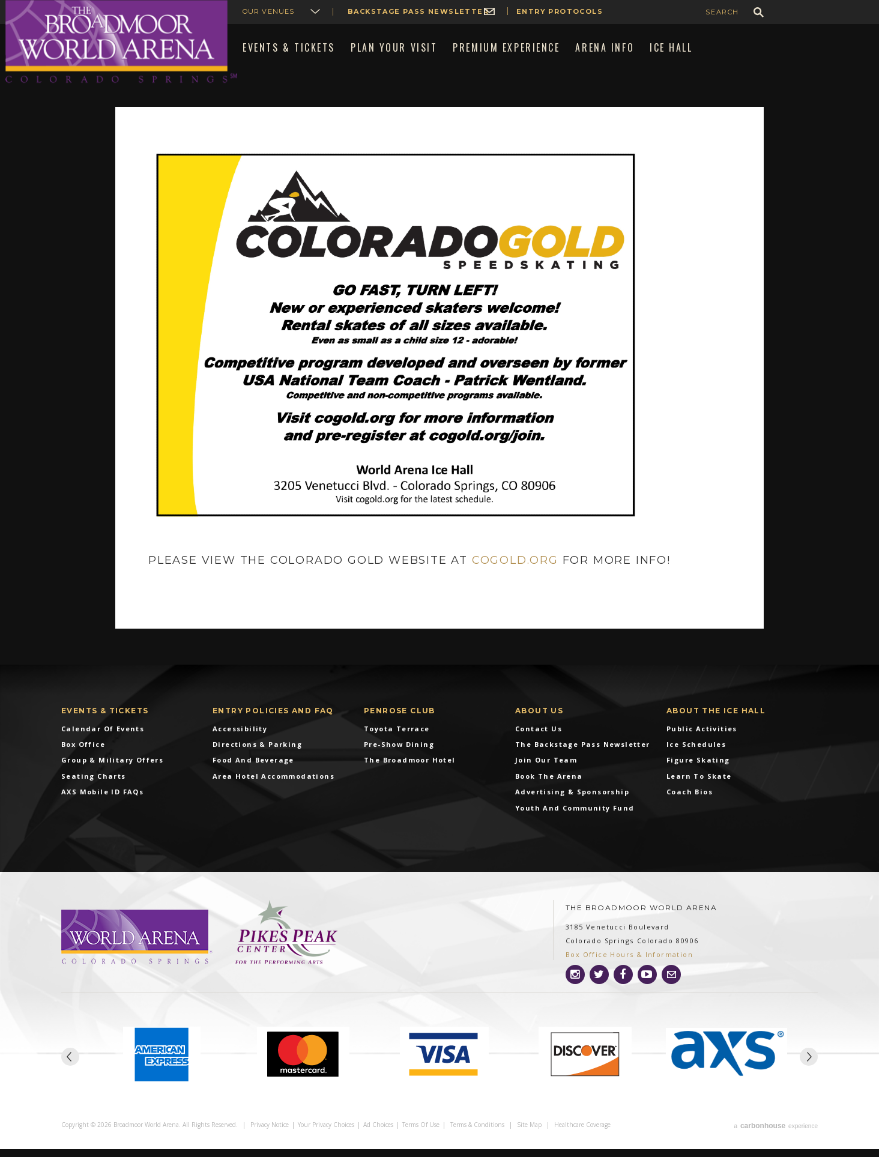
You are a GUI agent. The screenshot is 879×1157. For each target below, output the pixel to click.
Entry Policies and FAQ (273, 720)
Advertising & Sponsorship (572, 801)
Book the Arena (549, 785)
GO (759, 12)
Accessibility (240, 738)
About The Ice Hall (716, 720)
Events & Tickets (104, 720)
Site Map (529, 1134)
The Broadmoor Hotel (410, 770)
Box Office (83, 753)
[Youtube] (647, 984)
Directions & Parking (257, 753)
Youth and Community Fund (575, 817)
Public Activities (701, 738)
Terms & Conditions (477, 1134)
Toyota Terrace (397, 738)
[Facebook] (623, 984)
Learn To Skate (699, 785)
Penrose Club (399, 720)
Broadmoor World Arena (121, 41)
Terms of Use (421, 1134)
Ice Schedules (696, 753)
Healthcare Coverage (582, 1134)
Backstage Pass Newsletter (418, 11)
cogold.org (515, 570)
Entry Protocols (559, 11)
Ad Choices (378, 1134)
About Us (539, 720)
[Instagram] (575, 984)
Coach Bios (689, 801)
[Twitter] (599, 984)
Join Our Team (546, 770)
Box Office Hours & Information (629, 964)
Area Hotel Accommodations (273, 785)
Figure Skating (698, 770)
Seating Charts (93, 785)
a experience (776, 1134)
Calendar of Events (102, 738)
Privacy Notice (269, 1134)
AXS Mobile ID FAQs (102, 801)
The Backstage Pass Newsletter (582, 753)
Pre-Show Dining (399, 753)
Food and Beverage (253, 770)
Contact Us (538, 738)
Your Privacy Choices (326, 1134)
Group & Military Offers (112, 770)
